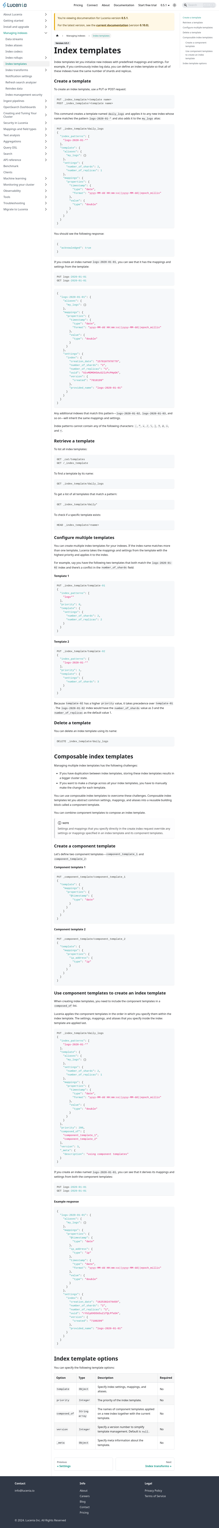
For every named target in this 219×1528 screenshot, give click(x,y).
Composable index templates (198, 37)
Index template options (195, 63)
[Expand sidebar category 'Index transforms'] (46, 70)
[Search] (199, 5)
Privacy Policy (153, 1490)
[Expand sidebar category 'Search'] (46, 153)
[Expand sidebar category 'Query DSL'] (46, 147)
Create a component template (195, 44)
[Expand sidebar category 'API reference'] (46, 160)
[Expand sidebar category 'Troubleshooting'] (46, 203)
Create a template (192, 17)
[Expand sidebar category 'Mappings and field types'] (46, 129)
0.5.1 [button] (164, 5)
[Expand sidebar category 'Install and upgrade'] (46, 27)
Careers (85, 1496)
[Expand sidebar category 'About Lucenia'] (46, 14)
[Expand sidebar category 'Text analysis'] (46, 135)
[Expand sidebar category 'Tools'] (46, 197)
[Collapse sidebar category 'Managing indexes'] (46, 33)
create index (135, 828)
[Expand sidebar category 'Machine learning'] (46, 178)
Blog (83, 1501)
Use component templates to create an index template (199, 55)
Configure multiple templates (198, 27)
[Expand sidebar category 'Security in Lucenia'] (46, 123)
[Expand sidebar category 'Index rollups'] (46, 57)
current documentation (112, 25)
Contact (85, 1507)
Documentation (124, 5)
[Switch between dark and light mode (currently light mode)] (174, 5)
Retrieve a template (193, 22)
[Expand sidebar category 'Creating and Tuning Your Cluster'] (46, 114)
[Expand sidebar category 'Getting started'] (46, 20)
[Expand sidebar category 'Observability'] (46, 191)
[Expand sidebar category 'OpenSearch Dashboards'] (46, 107)
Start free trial (147, 5)
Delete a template (192, 32)
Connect (92, 5)
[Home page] (57, 35)
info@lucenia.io (24, 1490)
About (106, 5)
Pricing (78, 5)
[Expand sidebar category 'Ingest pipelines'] (46, 101)
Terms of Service (155, 1496)
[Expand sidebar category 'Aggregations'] (46, 141)
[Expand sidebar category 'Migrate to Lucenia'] (46, 209)
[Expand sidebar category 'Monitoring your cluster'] (46, 184)
